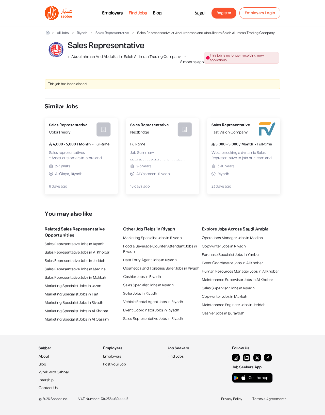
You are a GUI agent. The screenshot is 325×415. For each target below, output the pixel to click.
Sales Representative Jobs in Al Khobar (77, 252)
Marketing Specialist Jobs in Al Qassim (77, 319)
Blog (157, 13)
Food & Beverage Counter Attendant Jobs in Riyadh (160, 249)
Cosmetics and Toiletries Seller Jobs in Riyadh (161, 268)
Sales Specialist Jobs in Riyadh (148, 285)
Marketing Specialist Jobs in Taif (71, 294)
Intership (46, 380)
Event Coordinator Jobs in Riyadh (151, 310)
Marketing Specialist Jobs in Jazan (73, 286)
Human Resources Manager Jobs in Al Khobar (240, 271)
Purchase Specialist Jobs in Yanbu (230, 255)
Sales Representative (112, 33)
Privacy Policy (231, 399)
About (44, 356)
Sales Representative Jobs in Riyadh (75, 244)
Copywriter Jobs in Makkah (224, 297)
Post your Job (114, 364)
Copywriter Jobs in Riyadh (224, 246)
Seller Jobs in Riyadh (140, 293)
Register (224, 13)
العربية (199, 13)
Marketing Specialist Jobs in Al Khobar (76, 311)
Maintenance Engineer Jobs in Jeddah (234, 305)
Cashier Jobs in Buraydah (223, 313)
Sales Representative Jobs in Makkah (75, 277)
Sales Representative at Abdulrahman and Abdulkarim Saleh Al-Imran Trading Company (206, 33)
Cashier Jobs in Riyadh (142, 277)
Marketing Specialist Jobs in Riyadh (74, 303)
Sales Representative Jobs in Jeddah (75, 261)
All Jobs (63, 33)
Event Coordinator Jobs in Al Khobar (232, 263)
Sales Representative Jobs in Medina (75, 269)
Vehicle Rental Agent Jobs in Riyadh (153, 302)
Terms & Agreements (269, 399)
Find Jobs (138, 13)
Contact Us (48, 388)
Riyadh (82, 33)
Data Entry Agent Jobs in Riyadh (150, 260)
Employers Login (260, 13)
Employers (112, 13)
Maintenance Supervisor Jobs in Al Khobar (237, 280)
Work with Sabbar (54, 372)
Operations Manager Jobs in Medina (232, 238)
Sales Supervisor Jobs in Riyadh (228, 288)
